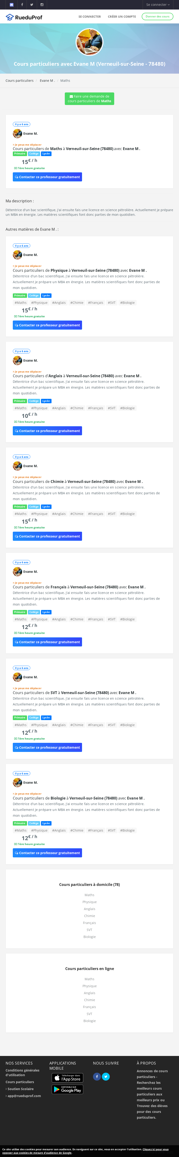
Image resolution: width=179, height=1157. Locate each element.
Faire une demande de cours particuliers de (89, 98)
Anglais (89, 909)
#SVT (112, 302)
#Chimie (76, 302)
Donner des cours (157, 16)
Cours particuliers (20, 80)
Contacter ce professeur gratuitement (47, 177)
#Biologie (127, 302)
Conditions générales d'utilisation (22, 1072)
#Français (95, 302)
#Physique (39, 302)
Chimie (89, 916)
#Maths (21, 302)
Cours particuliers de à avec (76, 148)
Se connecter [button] (158, 4)
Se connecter (90, 16)
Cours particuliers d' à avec (77, 375)
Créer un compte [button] (122, 16)
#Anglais (59, 302)
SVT (89, 930)
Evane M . (47, 80)
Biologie (89, 936)
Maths (89, 895)
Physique (90, 902)
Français (89, 923)
